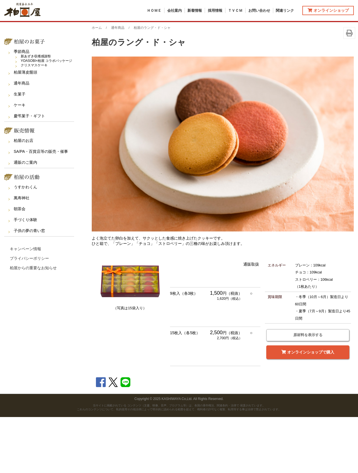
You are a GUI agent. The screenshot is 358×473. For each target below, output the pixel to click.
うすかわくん (25, 242)
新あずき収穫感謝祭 (36, 112)
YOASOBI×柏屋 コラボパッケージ (46, 116)
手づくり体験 (25, 275)
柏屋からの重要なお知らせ (33, 323)
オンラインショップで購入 (307, 408)
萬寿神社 (21, 253)
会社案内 (174, 10)
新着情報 (194, 10)
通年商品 (21, 139)
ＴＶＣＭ (235, 10)
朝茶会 (19, 264)
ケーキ (19, 160)
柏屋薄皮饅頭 (25, 128)
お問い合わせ (259, 10)
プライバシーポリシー (29, 314)
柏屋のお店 (23, 196)
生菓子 (19, 149)
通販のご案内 (25, 218)
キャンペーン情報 (25, 304)
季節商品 (21, 107)
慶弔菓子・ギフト (29, 171)
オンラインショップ (328, 10)
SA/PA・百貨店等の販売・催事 (41, 207)
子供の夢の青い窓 (29, 286)
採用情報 (215, 10)
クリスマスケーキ (34, 121)
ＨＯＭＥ (154, 10)
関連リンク (285, 10)
